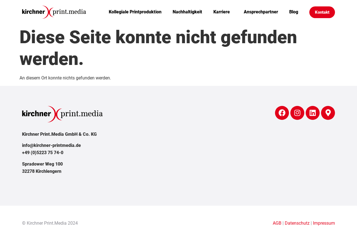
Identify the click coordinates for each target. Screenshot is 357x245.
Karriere (223, 12)
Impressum (324, 223)
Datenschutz (297, 223)
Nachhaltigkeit (187, 11)
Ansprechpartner (261, 11)
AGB (277, 223)
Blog (293, 11)
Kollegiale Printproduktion (135, 11)
